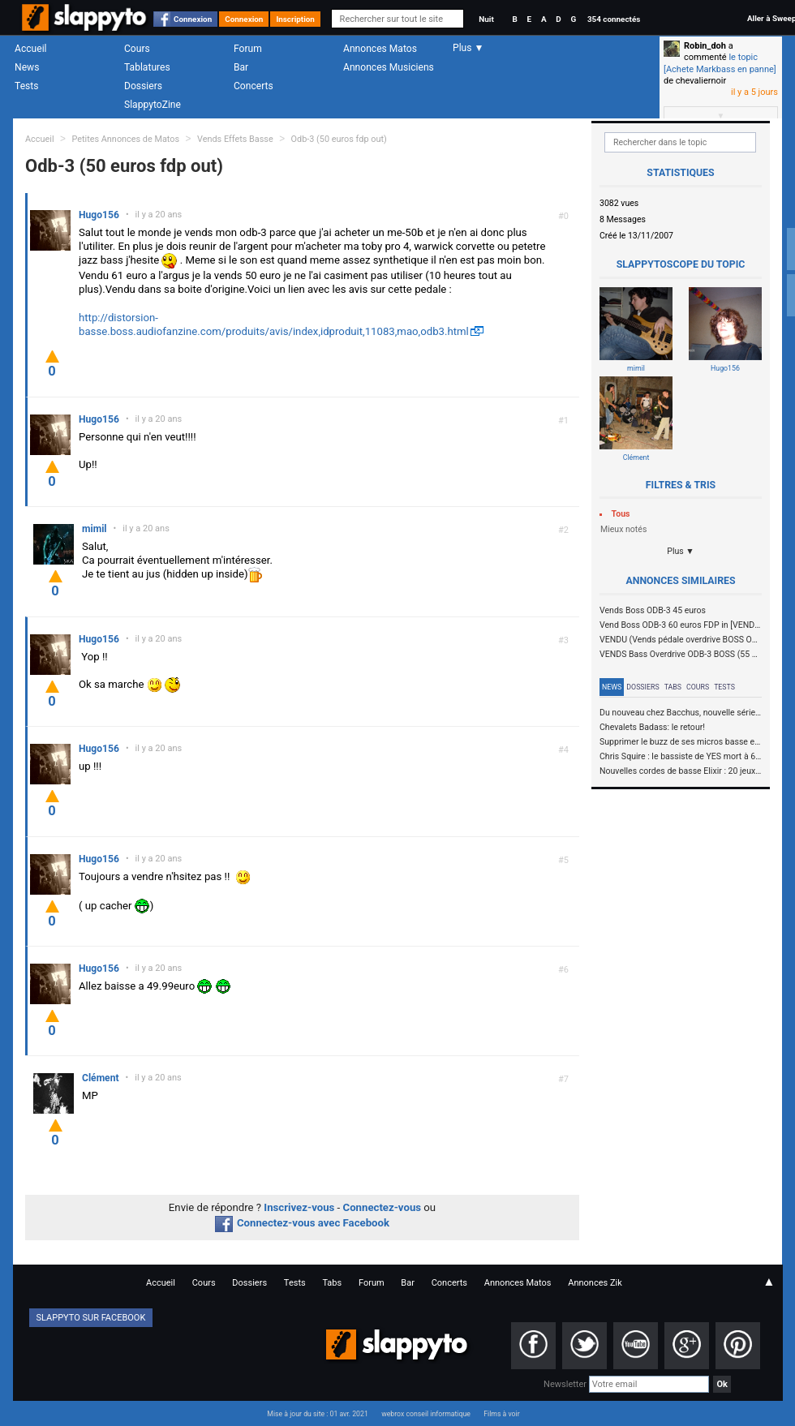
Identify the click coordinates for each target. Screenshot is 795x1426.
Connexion (193, 19)
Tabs (672, 687)
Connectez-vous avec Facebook (302, 1223)
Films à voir (501, 1414)
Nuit (486, 19)
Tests (26, 86)
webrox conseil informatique (426, 1414)
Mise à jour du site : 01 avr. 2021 (317, 1414)
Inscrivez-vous (299, 1207)
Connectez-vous (382, 1207)
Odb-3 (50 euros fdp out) (339, 139)
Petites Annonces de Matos (125, 139)
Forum (248, 48)
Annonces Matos (380, 48)
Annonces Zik (595, 1283)
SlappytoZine (152, 104)
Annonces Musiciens (388, 67)
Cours (137, 48)
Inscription (295, 19)
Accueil (31, 48)
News (27, 67)
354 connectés (613, 19)
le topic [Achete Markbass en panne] (720, 63)
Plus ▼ (680, 551)
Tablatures (147, 67)
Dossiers (143, 86)
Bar (241, 67)
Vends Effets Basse (235, 139)
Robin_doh (705, 46)
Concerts (253, 86)
